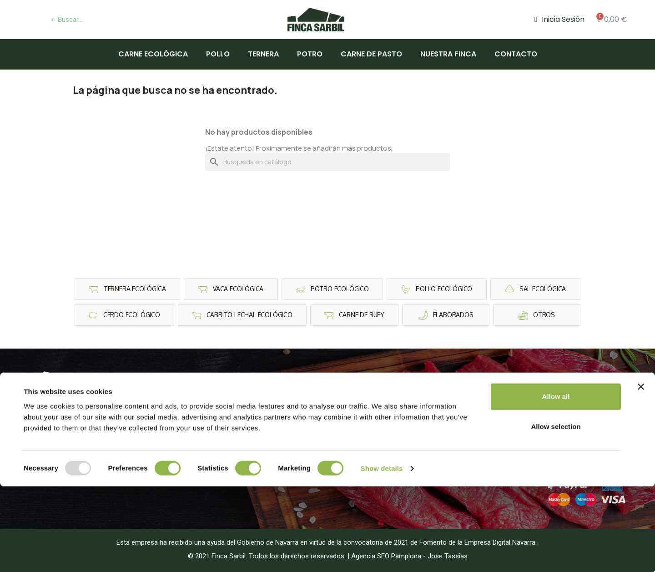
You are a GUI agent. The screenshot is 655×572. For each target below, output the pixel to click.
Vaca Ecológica (229, 449)
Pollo (218, 54)
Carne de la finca (379, 421)
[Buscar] (327, 162)
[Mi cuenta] (559, 19)
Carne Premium (377, 408)
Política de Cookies (558, 408)
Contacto (515, 54)
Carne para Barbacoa (385, 394)
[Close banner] (641, 472)
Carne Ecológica (153, 54)
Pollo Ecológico (230, 408)
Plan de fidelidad (554, 449)
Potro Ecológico (230, 421)
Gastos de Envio (553, 435)
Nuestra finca (448, 54)
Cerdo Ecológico (231, 435)
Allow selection (555, 512)
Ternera (263, 54)
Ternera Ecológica (233, 394)
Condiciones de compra (564, 421)
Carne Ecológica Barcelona (395, 449)
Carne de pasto (371, 54)
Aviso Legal (546, 394)
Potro (309, 54)
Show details (382, 554)
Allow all (556, 482)
